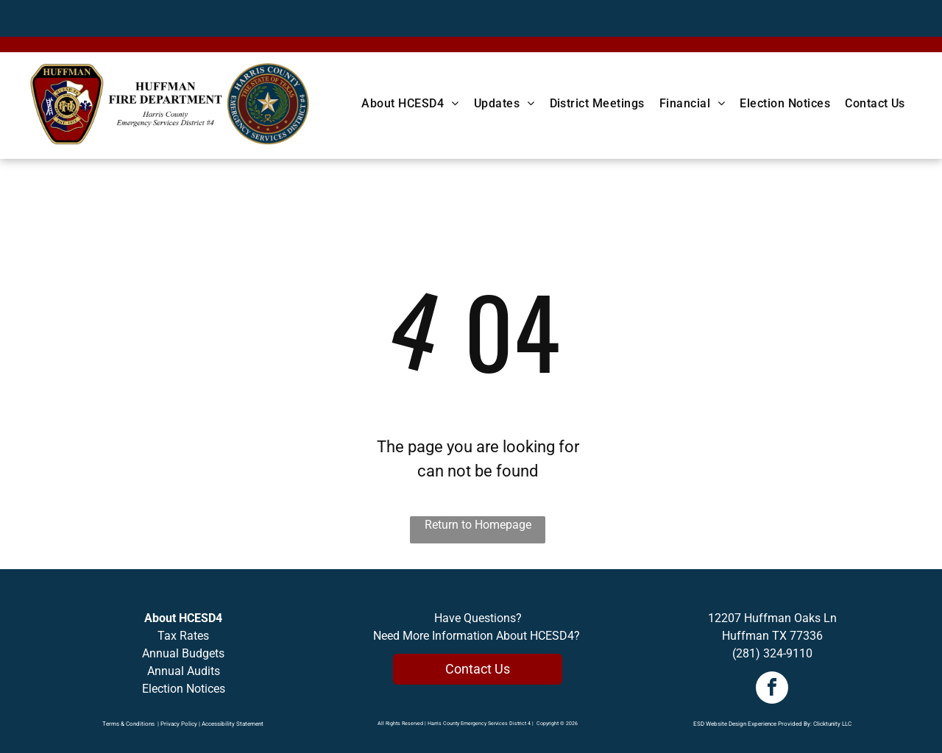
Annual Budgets (183, 653)
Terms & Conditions (128, 724)
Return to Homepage (478, 525)
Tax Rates (183, 636)
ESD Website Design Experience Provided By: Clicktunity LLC (772, 724)
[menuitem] (410, 104)
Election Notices (183, 689)
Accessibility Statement (232, 724)
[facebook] (772, 689)
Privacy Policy (178, 724)
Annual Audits (183, 671)
